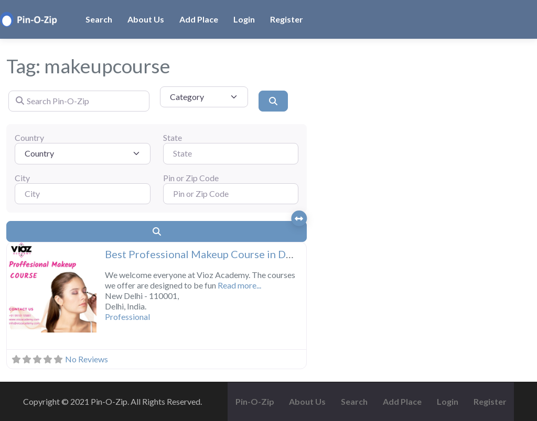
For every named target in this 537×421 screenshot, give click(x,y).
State (172, 137)
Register (286, 19)
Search (98, 19)
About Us (145, 19)
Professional (127, 317)
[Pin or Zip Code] (231, 193)
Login (244, 19)
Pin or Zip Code (191, 178)
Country (29, 137)
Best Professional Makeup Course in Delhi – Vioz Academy (243, 254)
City (22, 178)
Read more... (239, 285)
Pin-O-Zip (254, 401)
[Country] (83, 153)
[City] (83, 193)
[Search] (273, 101)
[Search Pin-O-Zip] (78, 101)
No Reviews (86, 359)
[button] (13, 288)
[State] (231, 153)
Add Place (198, 19)
